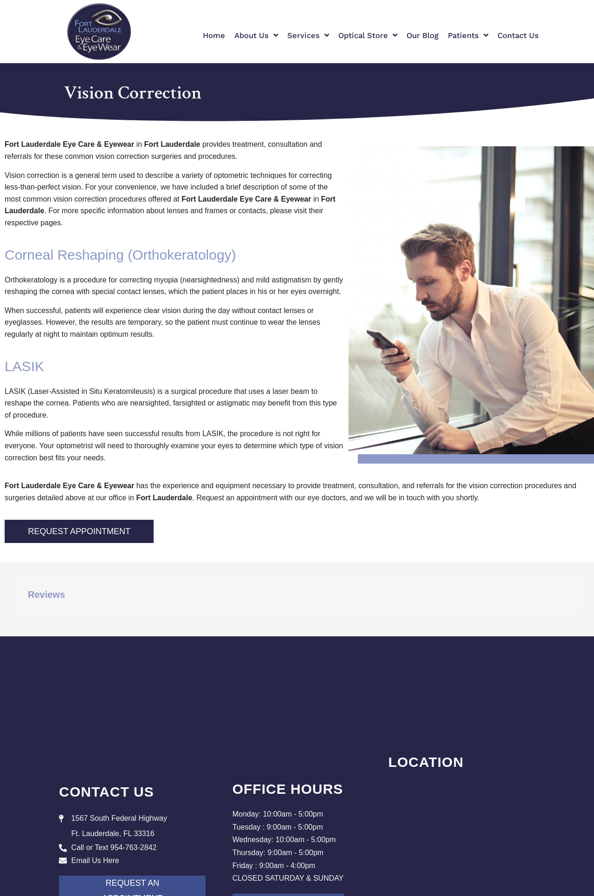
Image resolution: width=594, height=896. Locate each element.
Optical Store (367, 35)
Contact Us (518, 35)
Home (214, 35)
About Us (256, 35)
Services (308, 35)
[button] (13, 622)
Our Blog (423, 35)
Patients (468, 35)
